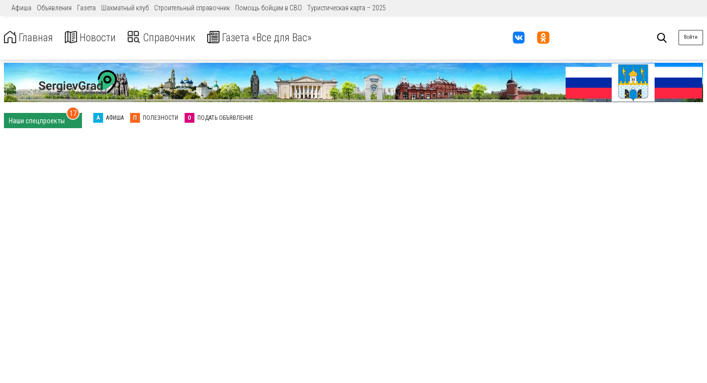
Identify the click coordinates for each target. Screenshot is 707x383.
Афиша (21, 8)
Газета (86, 8)
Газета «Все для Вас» (279, 37)
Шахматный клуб (125, 8)
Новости (97, 37)
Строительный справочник (192, 8)
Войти (691, 37)
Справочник (173, 37)
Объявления (54, 8)
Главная (31, 37)
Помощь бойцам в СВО (268, 8)
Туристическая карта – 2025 (346, 8)
